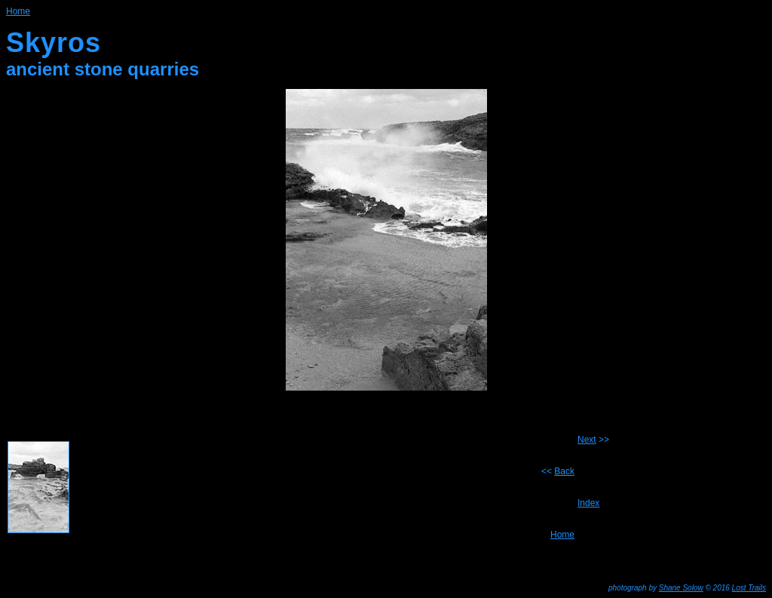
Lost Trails (749, 588)
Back (564, 471)
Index (588, 503)
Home (18, 11)
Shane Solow (681, 588)
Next (586, 439)
